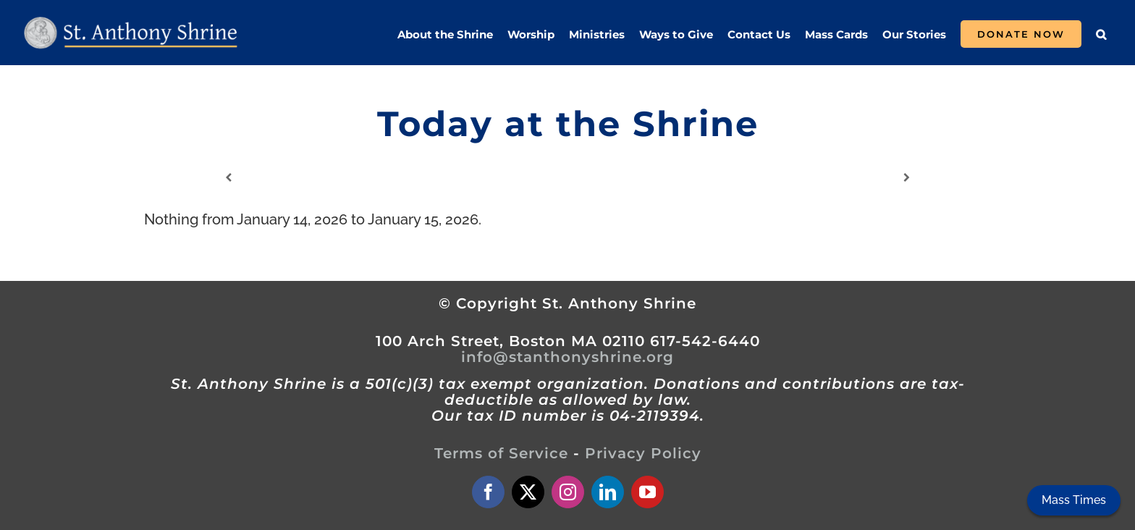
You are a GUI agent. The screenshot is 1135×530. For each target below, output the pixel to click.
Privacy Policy (643, 453)
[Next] (906, 177)
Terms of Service (501, 453)
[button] (1101, 34)
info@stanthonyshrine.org (567, 357)
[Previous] (228, 177)
